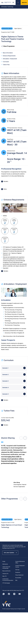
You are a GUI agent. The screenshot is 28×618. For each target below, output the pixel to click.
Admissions (5, 564)
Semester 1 (5, 368)
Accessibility (18, 577)
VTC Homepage (6, 583)
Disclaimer (17, 572)
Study (3, 561)
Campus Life (5, 573)
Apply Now (24, 2)
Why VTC (4, 576)
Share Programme (7, 46)
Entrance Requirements (8, 55)
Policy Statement (19, 575)
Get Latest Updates (10, 552)
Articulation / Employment (9, 58)
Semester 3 (5, 381)
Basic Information (7, 53)
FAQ (16, 580)
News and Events (6, 570)
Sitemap (17, 569)
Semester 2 (5, 374)
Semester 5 (5, 394)
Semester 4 (5, 387)
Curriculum (5, 61)
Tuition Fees (5, 64)
